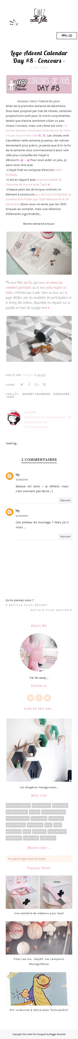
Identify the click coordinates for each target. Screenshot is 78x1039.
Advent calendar (36, 394)
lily (18, 474)
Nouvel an (13, 831)
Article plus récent (28, 605)
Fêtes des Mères (53, 812)
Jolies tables (16, 825)
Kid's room (35, 825)
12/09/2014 (22, 479)
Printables (14, 838)
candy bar (31, 838)
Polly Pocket (57, 831)
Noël (27, 831)
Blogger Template (57, 1034)
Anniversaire (41, 805)
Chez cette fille (29, 1034)
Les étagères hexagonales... (39, 787)
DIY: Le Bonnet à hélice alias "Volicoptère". (39, 1010)
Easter (34, 812)
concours (61, 394)
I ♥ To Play (56, 818)
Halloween (39, 818)
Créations (60, 805)
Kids (48, 825)
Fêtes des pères (17, 818)
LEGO (10, 396)
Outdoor (39, 831)
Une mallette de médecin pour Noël (39, 913)
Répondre (65, 500)
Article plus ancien (49, 610)
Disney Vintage (17, 812)
